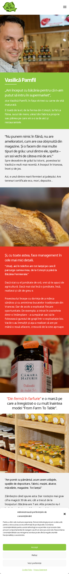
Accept (34, 547)
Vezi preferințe (35, 563)
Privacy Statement (40, 570)
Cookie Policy (27, 570)
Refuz (34, 555)
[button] (64, 514)
